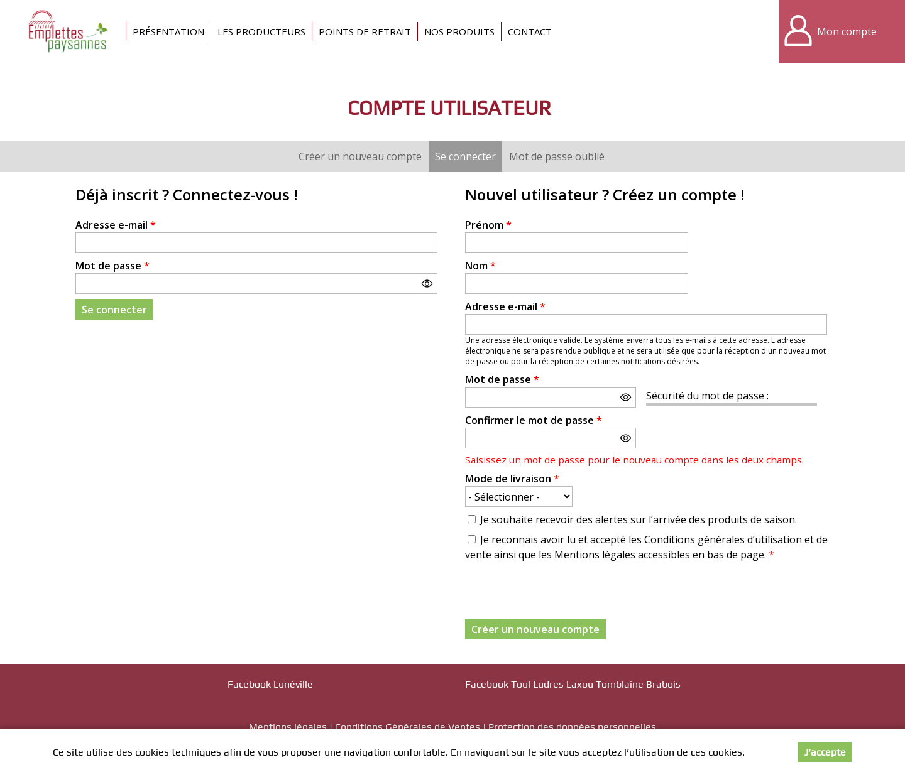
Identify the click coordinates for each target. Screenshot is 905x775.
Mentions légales (288, 727)
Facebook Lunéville (270, 684)
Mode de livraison (512, 478)
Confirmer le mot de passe (533, 420)
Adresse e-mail (115, 225)
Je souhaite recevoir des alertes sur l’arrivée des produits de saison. (638, 519)
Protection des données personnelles (572, 727)
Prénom (488, 225)
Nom (480, 266)
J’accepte (825, 752)
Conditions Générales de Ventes (407, 727)
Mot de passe (112, 266)
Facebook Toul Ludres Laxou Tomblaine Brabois (573, 684)
